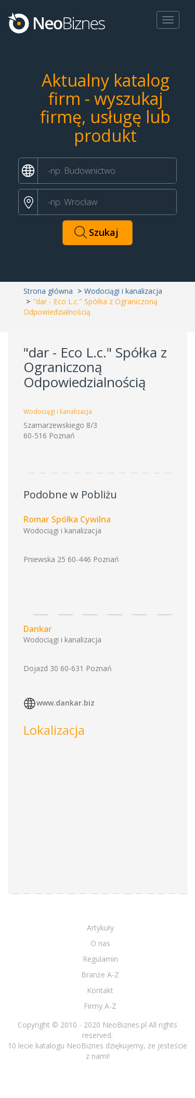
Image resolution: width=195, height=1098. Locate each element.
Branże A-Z (100, 975)
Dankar (37, 629)
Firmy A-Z (100, 1006)
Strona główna (48, 291)
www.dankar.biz (65, 703)
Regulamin (100, 959)
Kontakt (100, 990)
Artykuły (100, 928)
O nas (100, 943)
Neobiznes (57, 22)
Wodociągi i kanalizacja (123, 291)
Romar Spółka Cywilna (67, 519)
